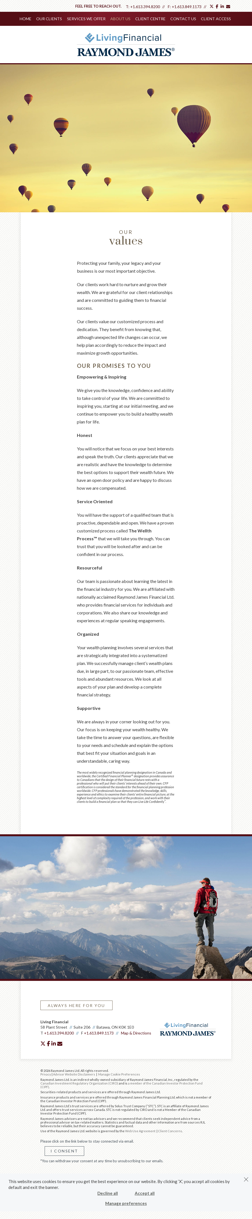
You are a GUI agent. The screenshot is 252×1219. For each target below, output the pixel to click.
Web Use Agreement (140, 1130)
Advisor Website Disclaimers (74, 1074)
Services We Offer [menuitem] (86, 18)
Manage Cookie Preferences (119, 1074)
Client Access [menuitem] (215, 18)
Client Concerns (170, 1130)
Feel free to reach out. (98, 6)
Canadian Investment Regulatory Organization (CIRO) (79, 1082)
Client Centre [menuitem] (150, 18)
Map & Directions (136, 1032)
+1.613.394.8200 (145, 6)
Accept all (145, 1193)
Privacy (45, 1074)
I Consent (64, 1150)
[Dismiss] (246, 1179)
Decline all (107, 1193)
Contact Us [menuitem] (183, 18)
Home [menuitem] (27, 18)
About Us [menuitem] (120, 18)
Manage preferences (126, 1203)
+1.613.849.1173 (186, 6)
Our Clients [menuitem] (50, 18)
